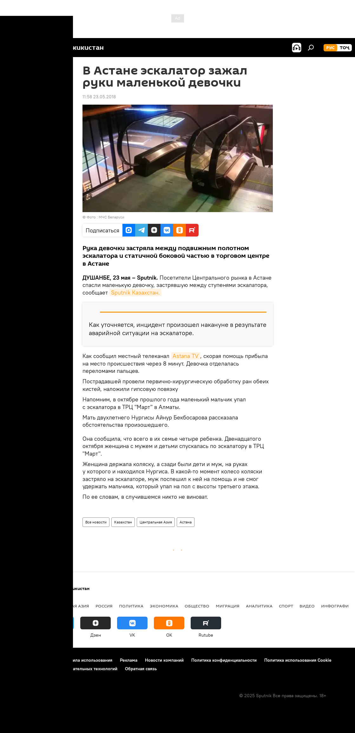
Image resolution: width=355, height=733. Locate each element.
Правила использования (87, 660)
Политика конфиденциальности (224, 660)
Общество (197, 606)
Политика (131, 606)
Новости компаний (164, 660)
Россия (104, 606)
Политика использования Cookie (298, 660)
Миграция (228, 606)
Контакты (45, 660)
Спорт (286, 606)
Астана (186, 522)
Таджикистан (23, 606)
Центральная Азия (156, 522)
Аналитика (259, 606)
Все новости (96, 522)
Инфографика (337, 606)
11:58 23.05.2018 (99, 97)
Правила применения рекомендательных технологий (62, 668)
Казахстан (123, 522)
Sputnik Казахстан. (135, 292)
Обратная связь (141, 668)
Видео (307, 606)
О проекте (17, 660)
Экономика (164, 606)
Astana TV (186, 356)
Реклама (128, 660)
